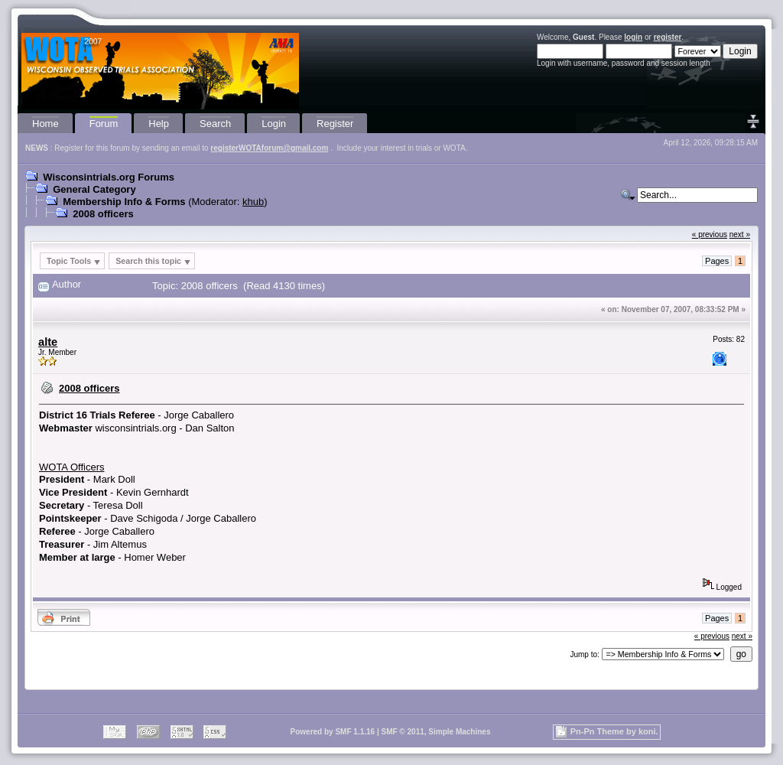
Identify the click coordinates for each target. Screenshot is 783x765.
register (668, 37)
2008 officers (103, 214)
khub (253, 201)
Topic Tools (69, 260)
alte (47, 342)
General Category (94, 189)
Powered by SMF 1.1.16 (333, 732)
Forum (104, 123)
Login (274, 123)
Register (335, 123)
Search (215, 123)
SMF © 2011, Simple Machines (435, 732)
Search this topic (148, 260)
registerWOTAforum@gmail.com (269, 148)
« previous (709, 234)
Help (158, 123)
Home (45, 123)
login (633, 37)
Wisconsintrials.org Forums (108, 177)
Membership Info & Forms (124, 201)
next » (739, 234)
